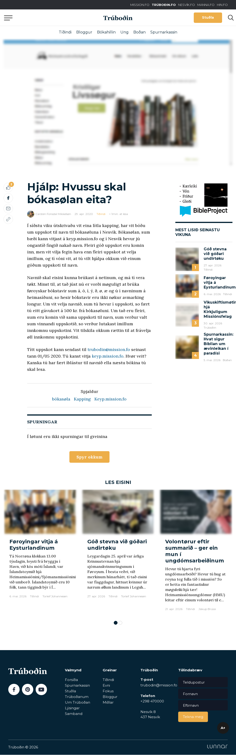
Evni (106, 685)
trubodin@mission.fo (109, 349)
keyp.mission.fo (107, 356)
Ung (124, 32)
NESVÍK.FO (186, 5)
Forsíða (71, 680)
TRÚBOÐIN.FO (164, 5)
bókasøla (61, 399)
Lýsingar (72, 708)
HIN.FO (222, 5)
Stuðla (208, 17)
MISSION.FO (139, 5)
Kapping (82, 399)
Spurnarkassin (163, 32)
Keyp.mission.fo (110, 399)
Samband (73, 714)
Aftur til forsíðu (44, 17)
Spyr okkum (89, 457)
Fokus (108, 691)
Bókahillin (106, 32)
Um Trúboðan (77, 702)
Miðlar (108, 702)
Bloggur (84, 32)
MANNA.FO (206, 5)
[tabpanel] (40, 553)
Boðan (139, 32)
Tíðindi (65, 32)
